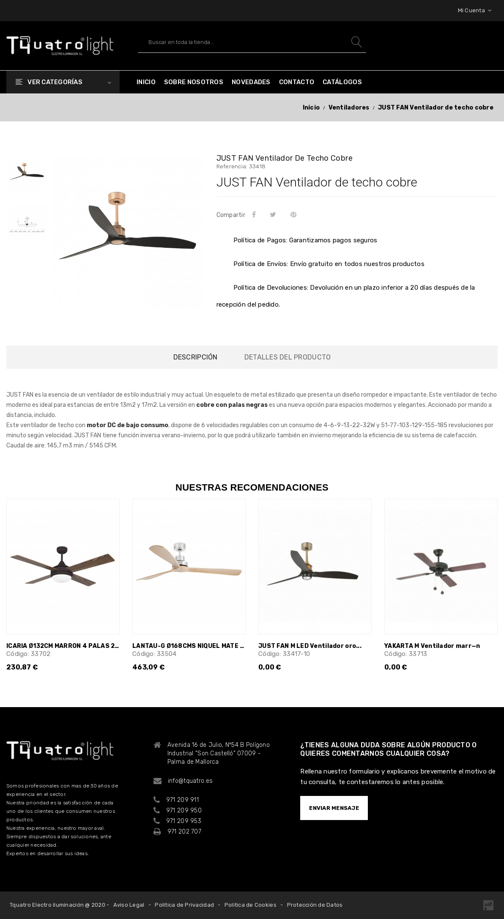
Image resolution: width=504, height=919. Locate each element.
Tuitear (274, 214)
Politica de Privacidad (184, 905)
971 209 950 (184, 810)
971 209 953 (183, 821)
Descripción (195, 357)
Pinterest (295, 214)
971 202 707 (184, 831)
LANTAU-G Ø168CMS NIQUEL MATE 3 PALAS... (189, 646)
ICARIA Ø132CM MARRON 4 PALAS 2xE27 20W (63, 646)
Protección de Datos (315, 905)
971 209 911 (182, 800)
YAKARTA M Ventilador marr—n (432, 646)
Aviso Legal (129, 905)
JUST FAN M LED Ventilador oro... (310, 646)
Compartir (255, 214)
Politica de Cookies (251, 905)
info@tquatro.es (190, 781)
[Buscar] (252, 42)
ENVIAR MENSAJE (334, 808)
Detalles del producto (287, 357)
